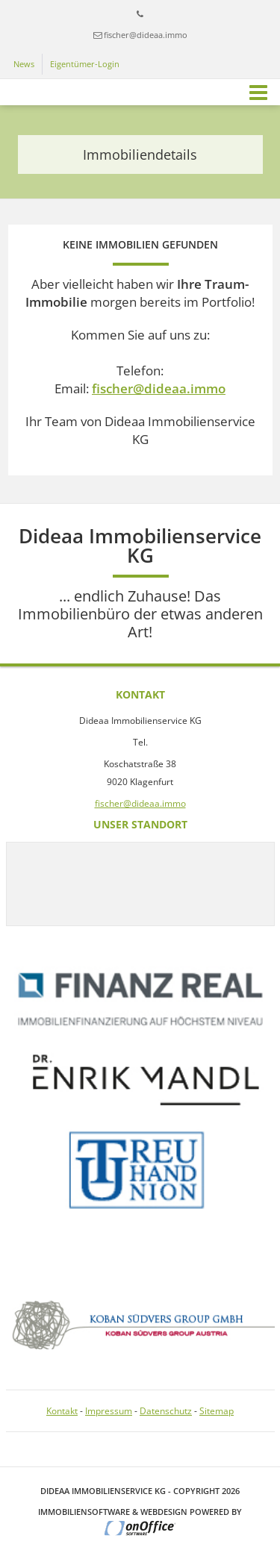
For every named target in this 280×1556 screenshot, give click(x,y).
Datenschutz (166, 1411)
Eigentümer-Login (84, 63)
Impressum (108, 1411)
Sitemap (216, 1411)
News (23, 63)
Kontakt (62, 1411)
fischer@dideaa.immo (145, 34)
